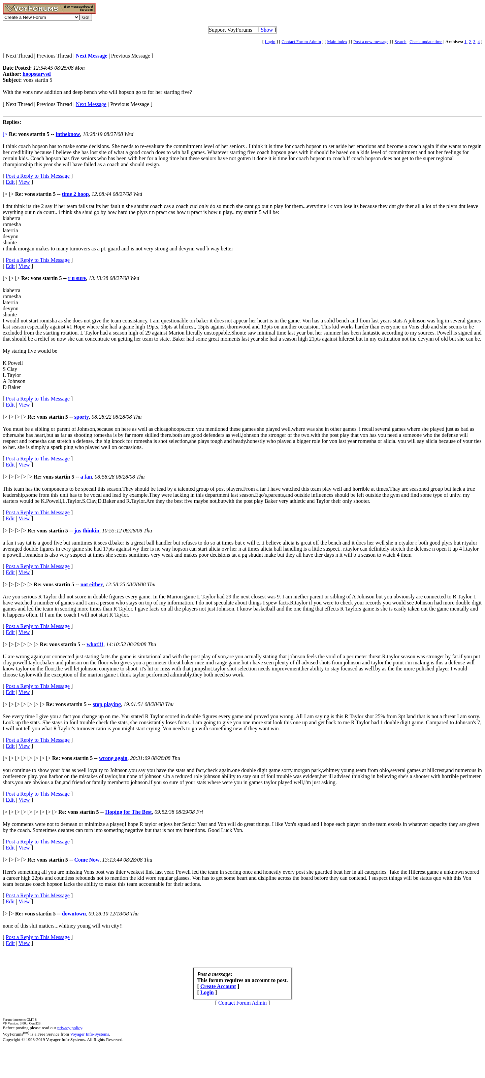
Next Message (91, 104)
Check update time (426, 41)
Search (400, 41)
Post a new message (370, 41)
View (24, 182)
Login (270, 41)
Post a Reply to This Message (37, 176)
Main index (337, 41)
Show (267, 30)
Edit (10, 182)
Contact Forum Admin (301, 41)
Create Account (218, 986)
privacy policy (69, 1027)
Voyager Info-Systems (89, 1034)
